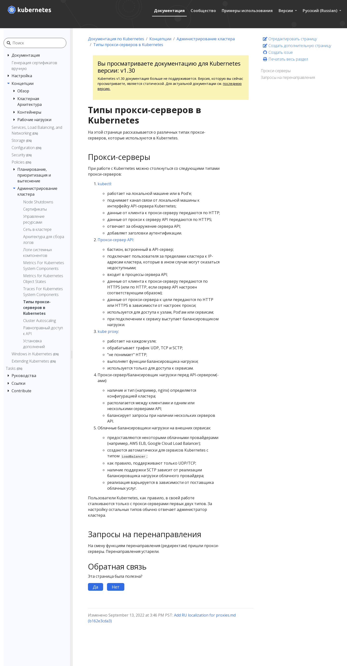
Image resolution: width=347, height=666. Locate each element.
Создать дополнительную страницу (297, 45)
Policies (21, 162)
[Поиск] (40, 43)
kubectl (104, 183)
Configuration (26, 147)
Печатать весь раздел (285, 59)
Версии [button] (286, 10)
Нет (116, 587)
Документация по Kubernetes (116, 38)
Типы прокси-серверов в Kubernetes (128, 44)
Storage (22, 140)
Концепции (160, 38)
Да (95, 587)
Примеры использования (247, 10)
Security (22, 155)
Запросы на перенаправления (288, 77)
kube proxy (108, 331)
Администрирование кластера (206, 38)
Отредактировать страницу (290, 38)
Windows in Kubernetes (35, 354)
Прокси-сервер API (115, 239)
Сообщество (203, 10)
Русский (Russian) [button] (320, 10)
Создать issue (278, 52)
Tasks (14, 368)
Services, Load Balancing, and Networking (37, 130)
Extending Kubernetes (34, 361)
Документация (169, 10)
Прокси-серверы (276, 70)
